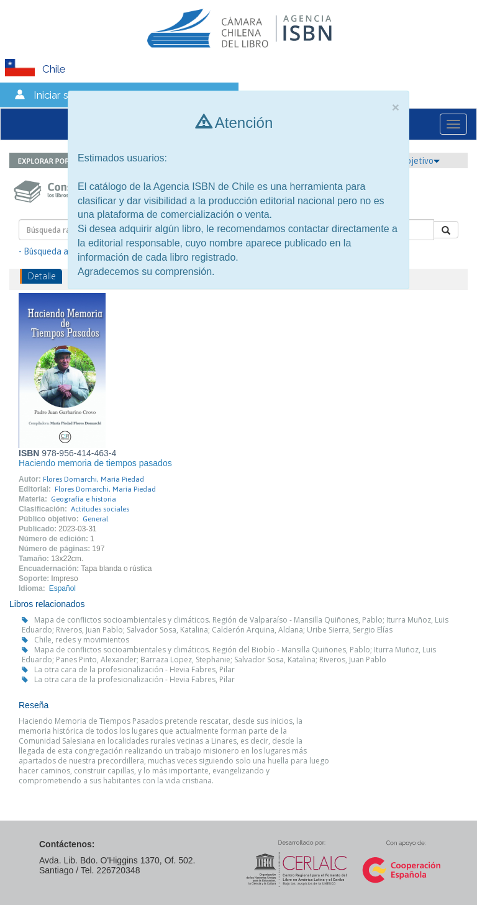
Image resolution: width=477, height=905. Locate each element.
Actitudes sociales (100, 509)
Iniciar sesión (64, 95)
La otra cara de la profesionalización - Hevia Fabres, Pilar (134, 669)
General (95, 519)
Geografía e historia (83, 499)
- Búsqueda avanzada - (62, 251)
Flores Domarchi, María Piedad (93, 479)
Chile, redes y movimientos (81, 639)
